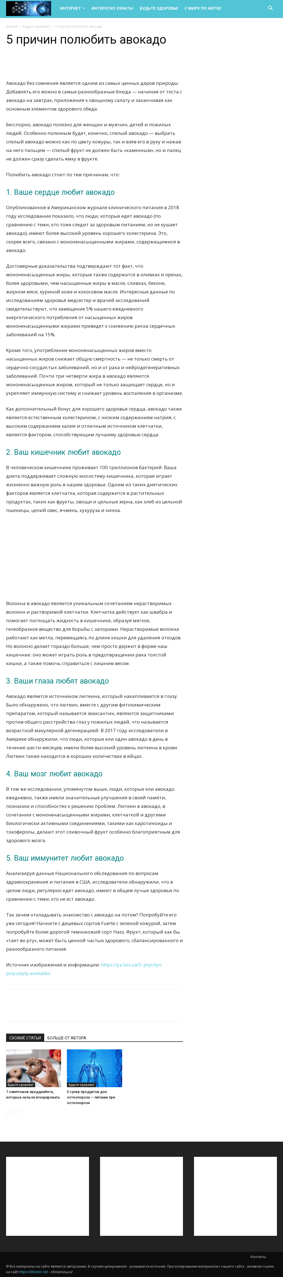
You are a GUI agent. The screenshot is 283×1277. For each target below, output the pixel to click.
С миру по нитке (203, 8)
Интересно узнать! (112, 8)
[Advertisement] (94, 560)
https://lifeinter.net (33, 1272)
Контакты (258, 1256)
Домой (12, 26)
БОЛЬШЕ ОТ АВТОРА (67, 1038)
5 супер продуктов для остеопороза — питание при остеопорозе (91, 1097)
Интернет (72, 8)
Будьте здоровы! (159, 8)
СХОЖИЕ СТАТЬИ (25, 1038)
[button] (270, 8)
